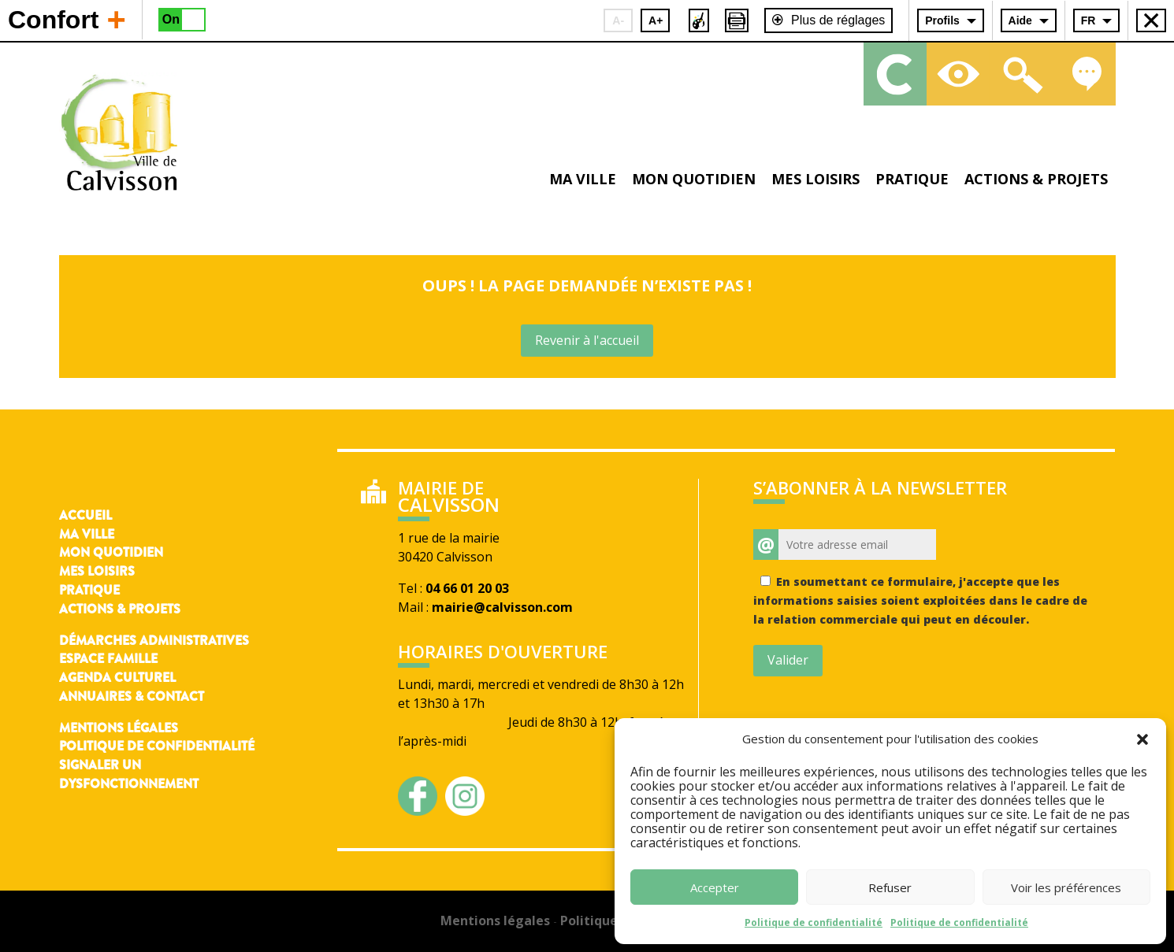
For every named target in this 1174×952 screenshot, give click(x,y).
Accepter (714, 887)
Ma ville (582, 178)
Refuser (890, 887)
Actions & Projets (119, 609)
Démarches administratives (154, 641)
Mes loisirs (815, 178)
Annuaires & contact (131, 696)
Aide (1020, 20)
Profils (942, 20)
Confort (67, 19)
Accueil (85, 515)
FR (1088, 20)
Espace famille (108, 659)
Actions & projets (1036, 178)
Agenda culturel (117, 678)
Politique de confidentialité (813, 922)
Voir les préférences (1066, 887)
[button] (1142, 739)
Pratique (912, 178)
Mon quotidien (694, 178)
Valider (787, 660)
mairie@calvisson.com (502, 607)
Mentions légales (118, 728)
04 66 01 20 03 (467, 588)
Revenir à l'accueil (587, 340)
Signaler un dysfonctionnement (129, 774)
